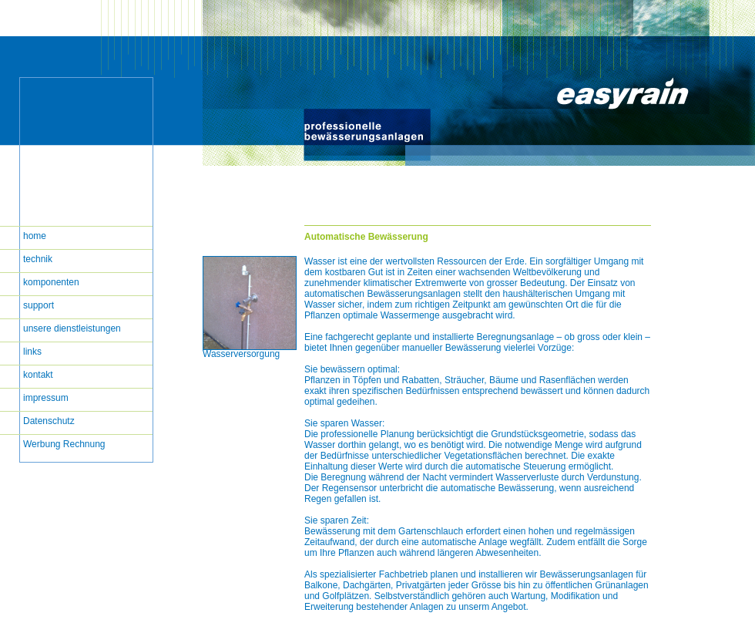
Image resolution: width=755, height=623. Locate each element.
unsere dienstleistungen (72, 328)
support (38, 305)
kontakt (38, 374)
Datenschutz (49, 421)
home (34, 236)
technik (37, 259)
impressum (46, 397)
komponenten (51, 282)
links (32, 351)
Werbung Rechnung (64, 444)
